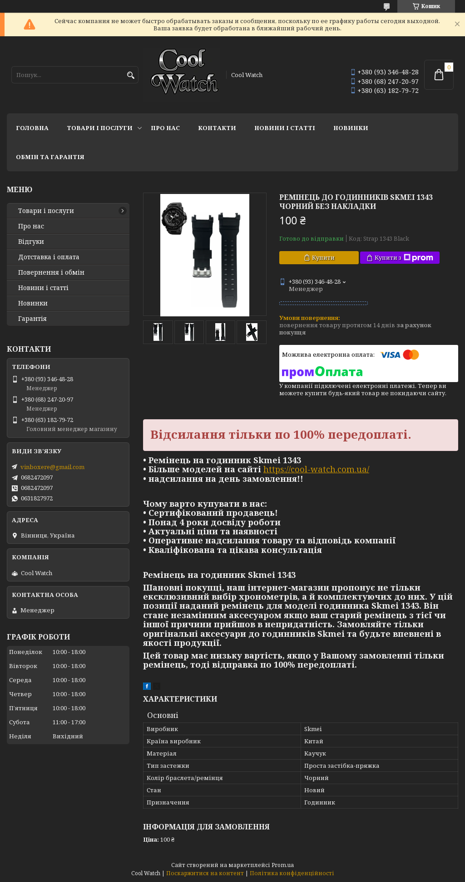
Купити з (404, 257)
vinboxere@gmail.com (52, 466)
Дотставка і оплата (48, 257)
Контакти (217, 128)
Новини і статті (284, 128)
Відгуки (31, 241)
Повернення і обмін (51, 272)
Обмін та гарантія (50, 157)
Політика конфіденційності (292, 873)
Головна (32, 128)
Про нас (165, 128)
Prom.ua (283, 865)
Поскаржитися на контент (205, 873)
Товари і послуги (100, 128)
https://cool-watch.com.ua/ (316, 469)
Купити (323, 257)
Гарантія (32, 319)
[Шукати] (131, 75)
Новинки (350, 128)
